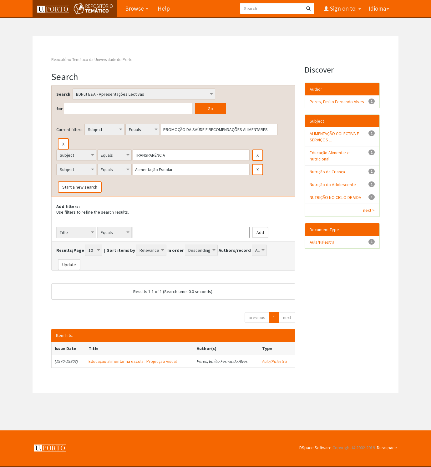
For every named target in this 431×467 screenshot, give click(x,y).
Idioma (379, 8)
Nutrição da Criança (327, 172)
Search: (64, 94)
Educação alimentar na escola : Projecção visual (133, 361)
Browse (136, 8)
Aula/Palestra (274, 361)
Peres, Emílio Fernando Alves (337, 101)
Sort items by (121, 250)
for (59, 108)
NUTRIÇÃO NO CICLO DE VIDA (335, 197)
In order (175, 250)
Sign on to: (345, 8)
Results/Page (70, 250)
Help (164, 8)
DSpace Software (315, 447)
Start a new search (79, 187)
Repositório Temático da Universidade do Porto (92, 59)
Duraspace (387, 447)
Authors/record (235, 250)
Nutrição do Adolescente (333, 184)
